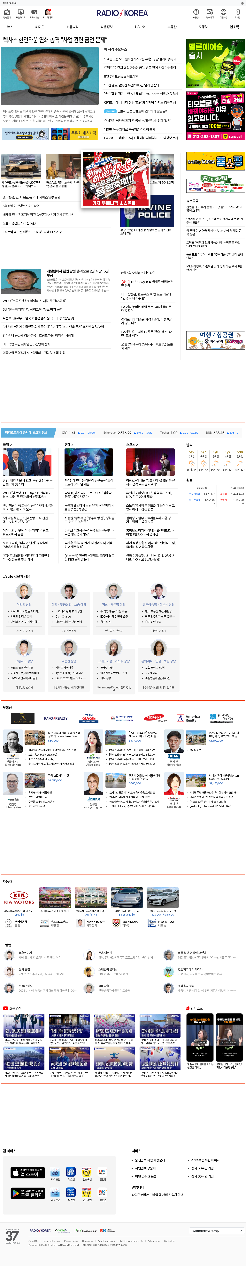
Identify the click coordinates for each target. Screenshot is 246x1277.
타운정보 (107, 27)
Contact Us (169, 1241)
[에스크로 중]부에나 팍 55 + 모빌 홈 (208, 801)
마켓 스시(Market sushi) (41, 759)
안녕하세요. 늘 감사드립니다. (25, 621)
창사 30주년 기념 (202, 1168)
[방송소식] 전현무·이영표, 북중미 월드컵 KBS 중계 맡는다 (89, 557)
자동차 (203, 27)
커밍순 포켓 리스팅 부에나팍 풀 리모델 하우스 (212, 797)
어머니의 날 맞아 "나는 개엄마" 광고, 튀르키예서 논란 (26, 532)
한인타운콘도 (196, 750)
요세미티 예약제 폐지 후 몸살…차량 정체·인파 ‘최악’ (137, 120)
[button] (148, 152)
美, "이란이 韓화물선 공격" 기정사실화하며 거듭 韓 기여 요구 (27, 507)
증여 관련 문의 (153, 621)
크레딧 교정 (106, 667)
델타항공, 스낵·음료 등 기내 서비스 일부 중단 (31, 197)
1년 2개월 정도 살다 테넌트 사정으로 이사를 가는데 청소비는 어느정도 (71, 673)
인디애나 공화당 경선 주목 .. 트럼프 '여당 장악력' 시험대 (38, 335)
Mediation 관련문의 (22, 667)
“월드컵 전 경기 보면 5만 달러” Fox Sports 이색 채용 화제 (141, 94)
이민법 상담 (24, 604)
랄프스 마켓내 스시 (37, 797)
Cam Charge (63, 616)
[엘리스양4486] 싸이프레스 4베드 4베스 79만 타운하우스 (133, 750)
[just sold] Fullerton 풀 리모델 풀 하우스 (211, 806)
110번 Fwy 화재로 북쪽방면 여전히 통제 (129, 129)
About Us (33, 1241)
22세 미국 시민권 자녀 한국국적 (26, 611)
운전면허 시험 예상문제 (150, 1160)
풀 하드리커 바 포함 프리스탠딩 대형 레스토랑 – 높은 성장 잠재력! (52, 763)
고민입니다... (152, 673)
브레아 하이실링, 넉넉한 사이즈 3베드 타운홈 (132, 806)
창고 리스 (105, 621)
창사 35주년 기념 (202, 1176)
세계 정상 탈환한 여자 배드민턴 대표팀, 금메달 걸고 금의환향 (151, 544)
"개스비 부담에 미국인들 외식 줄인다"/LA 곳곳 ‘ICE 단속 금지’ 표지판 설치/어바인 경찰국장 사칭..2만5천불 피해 (55, 327)
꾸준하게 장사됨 (36, 806)
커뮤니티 (72, 27)
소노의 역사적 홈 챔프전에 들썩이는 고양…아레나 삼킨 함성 (150, 507)
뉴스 (10, 27)
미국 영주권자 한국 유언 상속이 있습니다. (160, 616)
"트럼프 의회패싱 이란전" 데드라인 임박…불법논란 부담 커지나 (26, 557)
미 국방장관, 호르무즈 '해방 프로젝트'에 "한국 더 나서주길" (146, 296)
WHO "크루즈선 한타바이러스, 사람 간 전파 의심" (34, 301)
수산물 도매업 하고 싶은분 (41, 801)
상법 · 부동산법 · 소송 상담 (69, 604)
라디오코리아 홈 (9, 3)
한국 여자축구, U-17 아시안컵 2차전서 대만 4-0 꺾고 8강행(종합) (150, 557)
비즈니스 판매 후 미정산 (69, 611)
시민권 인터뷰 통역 (21, 616)
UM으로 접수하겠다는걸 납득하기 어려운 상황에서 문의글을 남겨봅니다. (26, 678)
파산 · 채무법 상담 (114, 604)
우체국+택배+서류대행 (40, 792)
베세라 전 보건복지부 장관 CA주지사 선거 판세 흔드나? (38, 214)
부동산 (172, 27)
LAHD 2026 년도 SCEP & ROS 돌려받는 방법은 (70, 678)
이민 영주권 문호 (145, 1176)
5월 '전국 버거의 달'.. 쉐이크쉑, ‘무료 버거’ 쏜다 (33, 309)
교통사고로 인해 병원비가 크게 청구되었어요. (26, 673)
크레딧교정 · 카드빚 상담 (114, 661)
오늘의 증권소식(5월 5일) (19, 223)
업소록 (234, 27)
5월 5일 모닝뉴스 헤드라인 (138, 273)
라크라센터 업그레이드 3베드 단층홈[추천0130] (134, 801)
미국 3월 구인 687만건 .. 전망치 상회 (26, 344)
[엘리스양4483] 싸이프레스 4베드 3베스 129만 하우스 (133, 763)
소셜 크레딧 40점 (155, 667)
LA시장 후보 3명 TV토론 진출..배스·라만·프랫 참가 (146, 333)
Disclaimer (87, 1241)
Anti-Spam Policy (106, 1241)
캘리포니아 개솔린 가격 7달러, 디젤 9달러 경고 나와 (146, 321)
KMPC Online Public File (131, 1241)
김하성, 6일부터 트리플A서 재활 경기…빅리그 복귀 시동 (148, 519)
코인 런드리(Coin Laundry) (42, 754)
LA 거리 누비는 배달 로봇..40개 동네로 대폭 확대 (146, 308)
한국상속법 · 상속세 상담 (158, 604)
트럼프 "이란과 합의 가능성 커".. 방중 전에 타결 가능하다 (140, 67)
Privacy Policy (71, 1241)
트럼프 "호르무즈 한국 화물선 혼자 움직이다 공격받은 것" (39, 318)
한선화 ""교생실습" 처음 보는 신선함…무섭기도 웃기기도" (89, 532)
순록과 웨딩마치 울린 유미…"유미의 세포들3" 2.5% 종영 (89, 507)
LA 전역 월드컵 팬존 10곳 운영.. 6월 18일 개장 (32, 232)
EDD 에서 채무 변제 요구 (114, 616)
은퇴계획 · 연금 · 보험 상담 (158, 661)
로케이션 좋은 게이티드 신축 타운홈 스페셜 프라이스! (133, 792)
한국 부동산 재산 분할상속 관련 (159, 611)
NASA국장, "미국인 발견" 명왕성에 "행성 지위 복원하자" (25, 544)
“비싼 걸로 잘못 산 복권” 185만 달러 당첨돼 (131, 85)
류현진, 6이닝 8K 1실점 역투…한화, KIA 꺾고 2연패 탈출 (149, 494)
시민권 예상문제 (145, 1168)
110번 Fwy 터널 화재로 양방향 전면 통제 (147, 283)
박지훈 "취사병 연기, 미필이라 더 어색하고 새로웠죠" (88, 544)
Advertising (154, 1241)
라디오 (39, 27)
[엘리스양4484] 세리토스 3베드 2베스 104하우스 (134, 759)
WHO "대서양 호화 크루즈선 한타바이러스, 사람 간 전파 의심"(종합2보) (27, 494)
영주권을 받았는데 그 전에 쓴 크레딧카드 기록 (114, 673)
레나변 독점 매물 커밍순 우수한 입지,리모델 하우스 (214, 792)
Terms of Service (51, 1241)
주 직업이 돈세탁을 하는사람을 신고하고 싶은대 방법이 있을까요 (116, 611)
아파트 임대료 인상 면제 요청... (70, 621)
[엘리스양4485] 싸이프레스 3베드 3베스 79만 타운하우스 (133, 754)
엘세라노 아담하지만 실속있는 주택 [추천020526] (129, 797)
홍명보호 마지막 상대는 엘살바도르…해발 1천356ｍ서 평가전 (150, 532)
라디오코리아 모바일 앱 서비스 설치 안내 (157, 1195)
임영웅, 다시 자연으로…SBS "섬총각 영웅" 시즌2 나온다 (88, 494)
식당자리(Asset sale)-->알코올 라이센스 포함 (52, 750)
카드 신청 (105, 678)
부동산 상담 (69, 661)
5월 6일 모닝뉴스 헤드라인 (121, 76)
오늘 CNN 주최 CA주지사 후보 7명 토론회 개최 (147, 346)
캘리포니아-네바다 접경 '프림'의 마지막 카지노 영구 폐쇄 (140, 102)
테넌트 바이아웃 (64, 667)
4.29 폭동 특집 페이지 (205, 1160)
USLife (140, 27)
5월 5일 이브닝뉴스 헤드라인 (21, 206)
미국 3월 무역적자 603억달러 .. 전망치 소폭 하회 (34, 353)
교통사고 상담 (24, 661)
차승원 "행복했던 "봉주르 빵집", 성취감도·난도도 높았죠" (89, 519)
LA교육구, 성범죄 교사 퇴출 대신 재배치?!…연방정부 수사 (141, 138)
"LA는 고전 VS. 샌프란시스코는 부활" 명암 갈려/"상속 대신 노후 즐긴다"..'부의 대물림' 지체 (141, 59)
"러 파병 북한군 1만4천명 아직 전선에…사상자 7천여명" (25, 519)
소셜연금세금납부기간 (157, 678)
